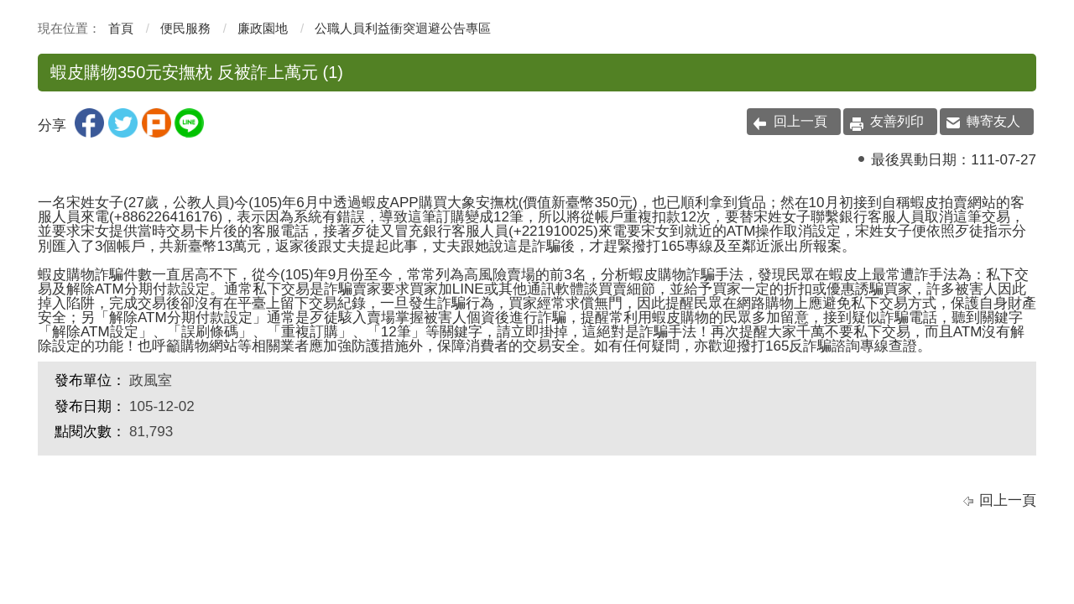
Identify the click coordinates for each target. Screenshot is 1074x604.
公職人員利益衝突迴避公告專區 (403, 28)
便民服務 (185, 28)
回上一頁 (800, 121)
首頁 (120, 28)
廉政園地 (262, 28)
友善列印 (897, 121)
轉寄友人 (993, 121)
